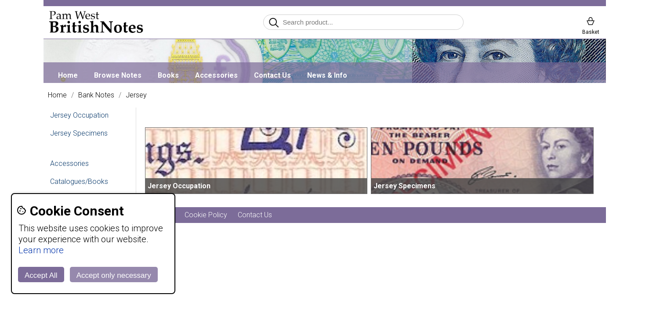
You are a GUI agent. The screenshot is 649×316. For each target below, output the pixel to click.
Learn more (41, 250)
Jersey (136, 95)
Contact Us (272, 75)
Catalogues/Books (79, 181)
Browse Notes (117, 75)
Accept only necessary (113, 275)
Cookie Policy (206, 215)
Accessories (216, 75)
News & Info (327, 75)
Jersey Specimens (79, 133)
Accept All (41, 275)
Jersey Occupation (79, 115)
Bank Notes (96, 95)
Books (168, 75)
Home (68, 75)
